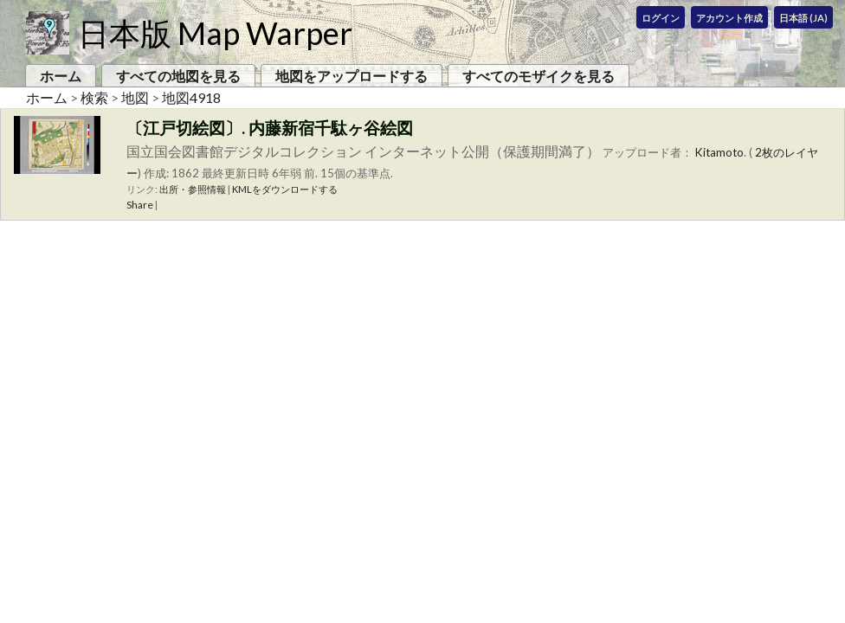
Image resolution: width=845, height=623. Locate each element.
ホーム (60, 75)
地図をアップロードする (351, 75)
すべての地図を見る (178, 75)
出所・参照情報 (192, 189)
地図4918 (191, 97)
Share (139, 204)
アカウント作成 (729, 17)
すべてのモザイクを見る (538, 75)
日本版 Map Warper (215, 33)
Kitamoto (719, 152)
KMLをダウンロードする (285, 189)
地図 (135, 97)
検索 (94, 97)
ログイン (661, 17)
